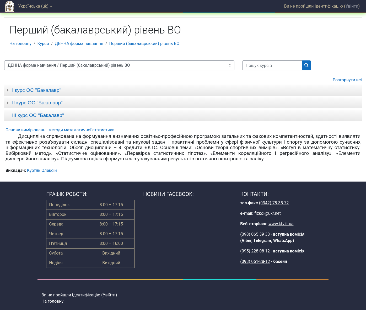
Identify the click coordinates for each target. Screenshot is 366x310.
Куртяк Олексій (42, 170)
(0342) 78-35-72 (274, 202)
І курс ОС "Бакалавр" (36, 90)
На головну (20, 43)
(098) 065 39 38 (255, 234)
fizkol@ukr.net (268, 213)
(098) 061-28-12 (255, 261)
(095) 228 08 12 (255, 251)
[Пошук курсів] (272, 65)
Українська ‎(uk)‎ (33, 6)
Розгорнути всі (347, 79)
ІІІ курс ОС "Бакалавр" (38, 115)
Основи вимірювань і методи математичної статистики (60, 129)
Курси (43, 43)
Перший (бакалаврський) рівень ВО (144, 43)
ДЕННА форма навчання (79, 43)
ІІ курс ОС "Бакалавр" (37, 102)
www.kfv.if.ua (280, 223)
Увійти (351, 6)
